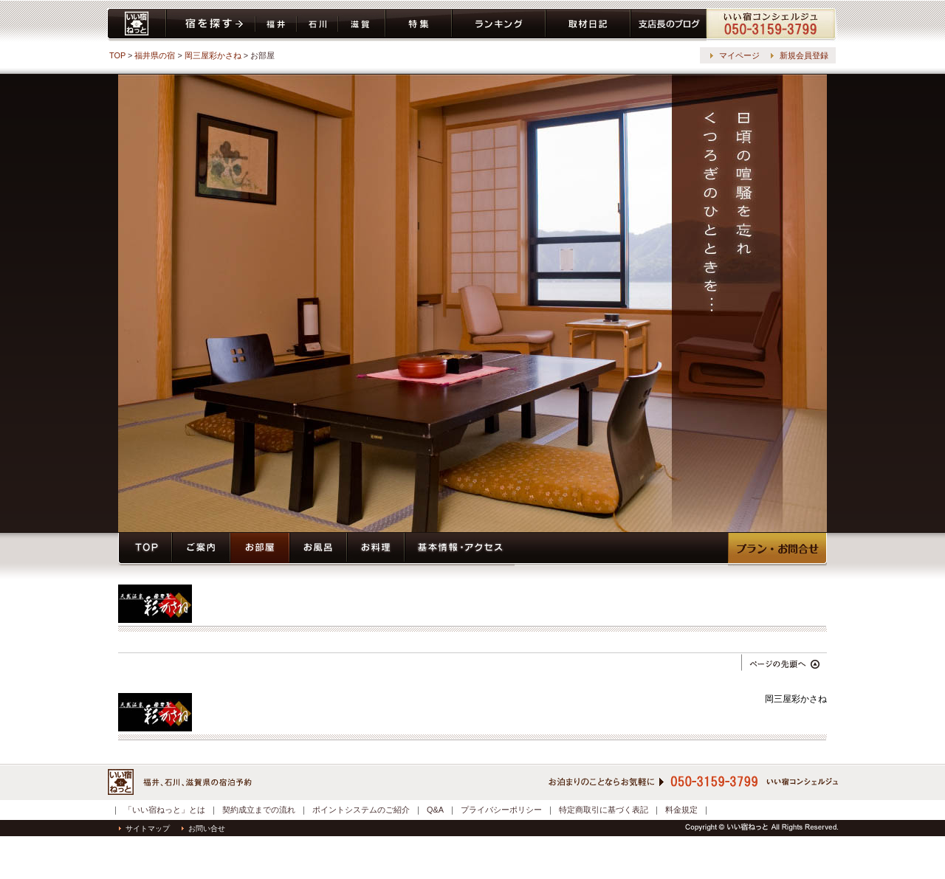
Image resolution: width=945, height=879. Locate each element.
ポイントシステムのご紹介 (361, 809)
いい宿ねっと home (136, 24)
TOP (117, 55)
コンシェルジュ (772, 24)
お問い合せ (203, 828)
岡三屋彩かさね (213, 55)
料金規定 (681, 809)
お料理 (376, 549)
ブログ (668, 24)
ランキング (499, 24)
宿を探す (210, 24)
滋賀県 (361, 24)
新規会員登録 (804, 55)
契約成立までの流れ (258, 809)
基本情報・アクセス (460, 549)
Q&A (435, 809)
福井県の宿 (154, 55)
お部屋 (259, 549)
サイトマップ (144, 828)
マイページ (739, 55)
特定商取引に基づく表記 (603, 809)
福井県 (276, 24)
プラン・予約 (777, 549)
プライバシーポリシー (501, 809)
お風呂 (318, 549)
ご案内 (201, 549)
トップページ (145, 549)
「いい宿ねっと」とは (164, 809)
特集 (418, 24)
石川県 (317, 24)
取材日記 (588, 24)
